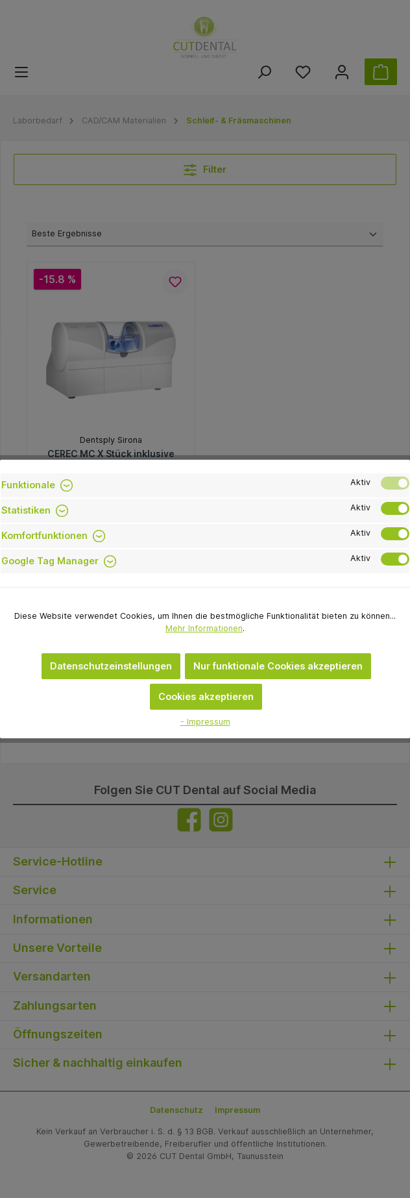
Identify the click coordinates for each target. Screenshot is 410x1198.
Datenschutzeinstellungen (111, 665)
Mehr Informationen (204, 628)
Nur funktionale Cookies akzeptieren (278, 665)
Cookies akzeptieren (206, 696)
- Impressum (205, 722)
